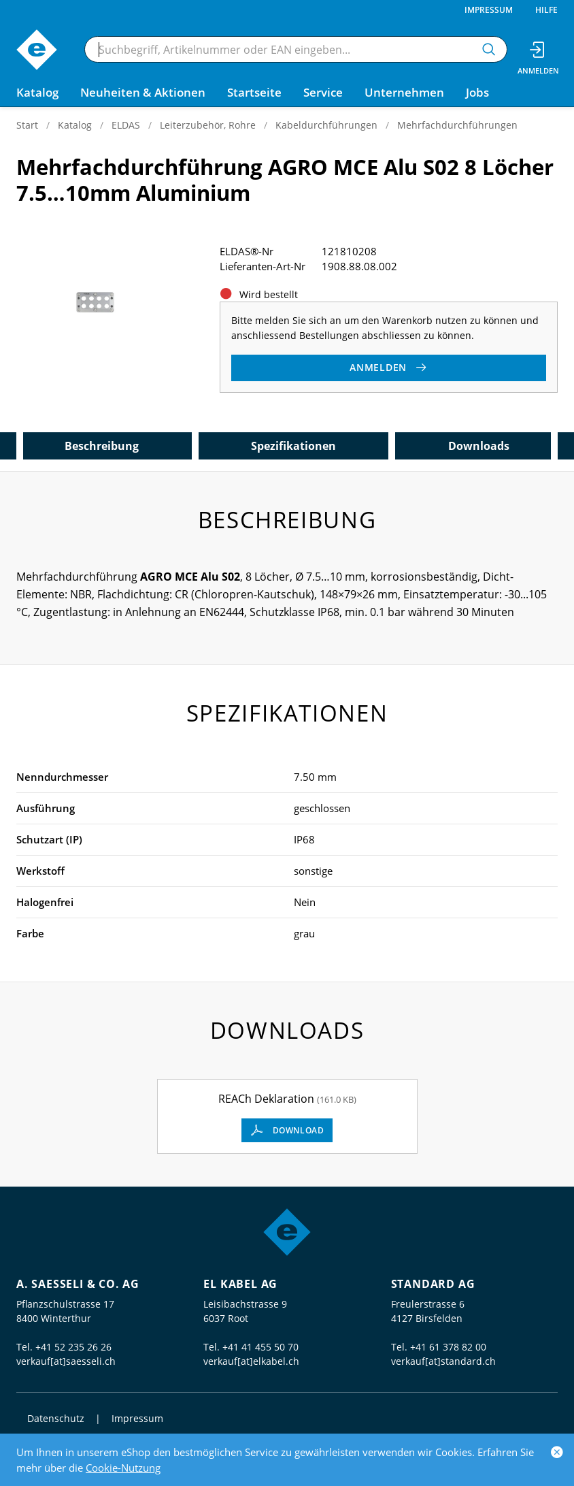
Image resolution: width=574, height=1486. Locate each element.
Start (27, 124)
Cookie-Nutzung (123, 1467)
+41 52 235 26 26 (73, 1346)
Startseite (254, 92)
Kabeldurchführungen (326, 124)
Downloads (478, 445)
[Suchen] (489, 49)
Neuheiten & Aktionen (142, 92)
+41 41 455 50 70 (260, 1346)
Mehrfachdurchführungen (457, 124)
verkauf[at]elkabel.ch (251, 1361)
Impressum (489, 10)
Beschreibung (102, 445)
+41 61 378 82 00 (448, 1346)
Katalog (75, 124)
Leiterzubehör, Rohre (208, 124)
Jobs (477, 92)
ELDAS (126, 124)
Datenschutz (55, 1418)
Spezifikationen (293, 445)
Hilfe (546, 10)
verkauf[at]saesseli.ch (66, 1361)
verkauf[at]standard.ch (443, 1361)
